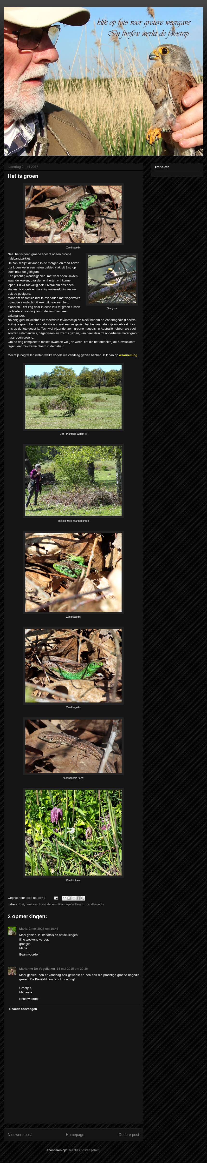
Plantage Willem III (71, 904)
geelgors (32, 904)
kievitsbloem (48, 904)
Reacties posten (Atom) (84, 1150)
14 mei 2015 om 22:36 (72, 968)
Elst (21, 904)
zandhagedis (95, 904)
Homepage (75, 1135)
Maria (23, 928)
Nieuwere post (20, 1135)
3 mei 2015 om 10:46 (43, 928)
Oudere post (128, 1135)
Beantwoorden (29, 954)
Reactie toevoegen (23, 1009)
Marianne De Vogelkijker (37, 968)
